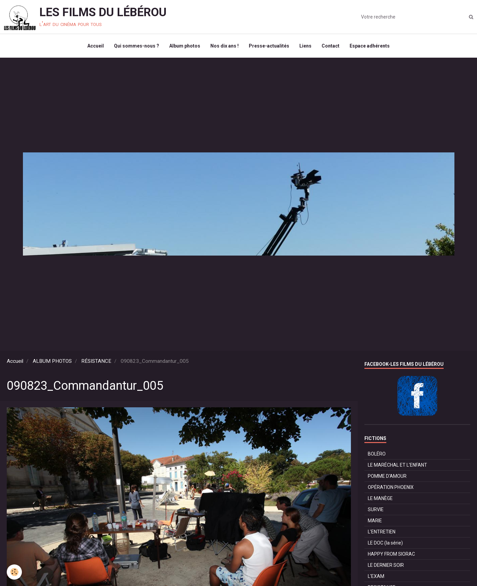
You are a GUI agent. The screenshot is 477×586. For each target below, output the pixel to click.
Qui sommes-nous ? (136, 46)
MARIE (375, 520)
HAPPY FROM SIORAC (391, 554)
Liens (305, 46)
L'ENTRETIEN (381, 531)
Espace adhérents (370, 46)
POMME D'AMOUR (387, 476)
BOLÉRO (377, 454)
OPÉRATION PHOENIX (391, 487)
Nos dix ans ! (224, 46)
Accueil (95, 46)
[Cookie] (14, 572)
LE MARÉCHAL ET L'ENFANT (397, 465)
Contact (330, 46)
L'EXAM (376, 576)
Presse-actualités (269, 46)
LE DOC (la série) (385, 543)
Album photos (184, 46)
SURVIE (376, 509)
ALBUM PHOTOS (52, 361)
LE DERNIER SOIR (386, 565)
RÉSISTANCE (96, 361)
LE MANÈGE (380, 498)
